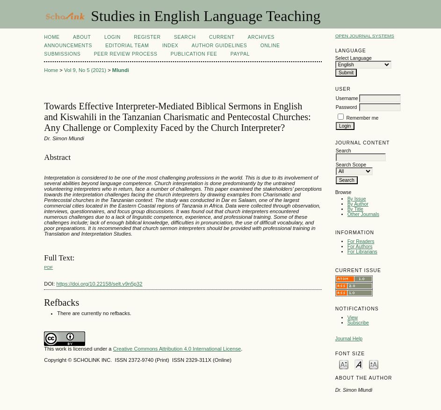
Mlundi (120, 70)
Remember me (363, 118)
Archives (261, 37)
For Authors (360, 246)
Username (347, 98)
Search (184, 37)
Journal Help (348, 338)
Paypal (240, 54)
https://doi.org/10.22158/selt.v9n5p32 (99, 284)
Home (51, 37)
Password (346, 107)
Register (147, 37)
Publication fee (194, 54)
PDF (48, 267)
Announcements (68, 45)
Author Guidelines (219, 45)
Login (112, 37)
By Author (358, 204)
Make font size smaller (343, 364)
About (82, 37)
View (352, 317)
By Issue (356, 198)
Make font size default (358, 364)
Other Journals (363, 214)
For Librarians (362, 251)
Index (170, 45)
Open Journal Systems (364, 35)
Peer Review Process (126, 54)
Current (221, 37)
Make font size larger (373, 364)
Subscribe (358, 322)
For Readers (361, 241)
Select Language (353, 58)
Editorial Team (127, 45)
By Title (355, 209)
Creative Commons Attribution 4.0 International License (177, 349)
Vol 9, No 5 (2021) (85, 70)
